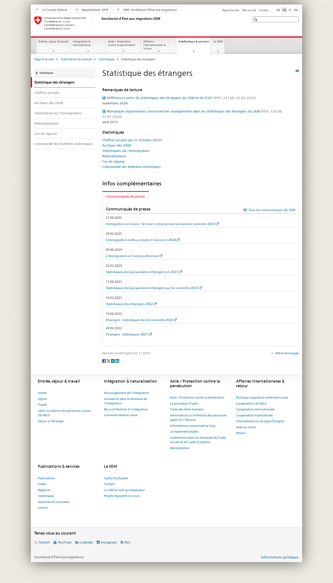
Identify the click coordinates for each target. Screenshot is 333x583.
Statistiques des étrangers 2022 (129, 304)
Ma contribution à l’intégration (126, 409)
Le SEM (218, 41)
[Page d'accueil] (100, 22)
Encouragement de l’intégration (126, 393)
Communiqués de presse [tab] (125, 196)
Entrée (42, 393)
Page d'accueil (230, 10)
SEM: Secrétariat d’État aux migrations (147, 10)
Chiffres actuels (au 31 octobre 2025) (132, 140)
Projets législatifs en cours (122, 496)
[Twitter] (109, 361)
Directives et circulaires (54, 502)
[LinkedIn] (117, 361)
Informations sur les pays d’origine (260, 421)
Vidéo (42, 484)
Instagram (109, 542)
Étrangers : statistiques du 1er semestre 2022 (139, 320)
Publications (46, 478)
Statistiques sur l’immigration (58, 113)
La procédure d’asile (184, 403)
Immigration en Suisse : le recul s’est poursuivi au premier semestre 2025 (160, 224)
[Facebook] (104, 361)
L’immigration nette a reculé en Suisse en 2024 (141, 240)
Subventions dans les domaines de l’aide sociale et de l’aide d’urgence (198, 440)
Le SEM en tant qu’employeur (124, 490)
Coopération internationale (255, 409)
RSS (127, 542)
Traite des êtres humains (187, 409)
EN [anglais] (296, 10)
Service (43, 507)
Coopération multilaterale (254, 415)
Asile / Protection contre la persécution (121, 43)
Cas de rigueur (45, 133)
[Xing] (113, 361)
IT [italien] (290, 10)
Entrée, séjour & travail (53, 41)
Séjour (42, 399)
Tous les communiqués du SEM (271, 210)
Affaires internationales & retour (154, 45)
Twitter (44, 542)
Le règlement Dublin (184, 431)
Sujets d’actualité (116, 478)
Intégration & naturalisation (82, 43)
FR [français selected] (284, 10)
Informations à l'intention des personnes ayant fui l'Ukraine (198, 417)
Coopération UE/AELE (251, 403)
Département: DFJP (93, 10)
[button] (256, 20)
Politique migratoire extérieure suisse (262, 397)
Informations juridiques (280, 557)
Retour (241, 433)
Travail (42, 404)
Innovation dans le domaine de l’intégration (125, 401)
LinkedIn (86, 542)
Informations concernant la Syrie (192, 426)
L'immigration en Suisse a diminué (132, 256)
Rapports (44, 490)
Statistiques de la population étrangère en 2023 (142, 272)
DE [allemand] (278, 10)
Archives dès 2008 (48, 103)
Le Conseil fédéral (52, 10)
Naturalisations (46, 123)
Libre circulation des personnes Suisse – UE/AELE (65, 413)
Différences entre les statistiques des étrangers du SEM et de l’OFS (181, 98)
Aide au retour (246, 427)
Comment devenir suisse (121, 415)
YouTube (65, 542)
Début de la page (286, 353)
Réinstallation (179, 448)
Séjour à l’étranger (51, 421)
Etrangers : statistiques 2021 (127, 334)
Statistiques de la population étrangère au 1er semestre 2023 (152, 288)
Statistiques (106, 59)
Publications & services (195, 42)
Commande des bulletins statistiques (63, 144)
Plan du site (249, 10)
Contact (263, 10)
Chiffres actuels (46, 92)
